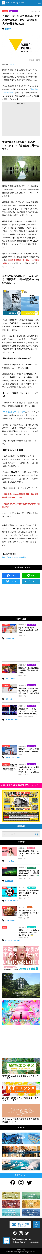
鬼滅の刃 (15, 900)
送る (30, 575)
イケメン (7, 861)
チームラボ (14, 719)
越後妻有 (8, 29)
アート (8, 678)
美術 (10, 699)
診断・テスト (31, 887)
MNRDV (8, 757)
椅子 (7, 699)
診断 (11, 900)
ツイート (11, 581)
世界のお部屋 (9, 881)
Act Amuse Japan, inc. (12, 3)
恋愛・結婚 (31, 848)
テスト (7, 900)
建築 (18, 757)
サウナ (8, 719)
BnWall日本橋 (10, 638)
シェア (11, 575)
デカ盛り (12, 920)
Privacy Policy (21, 1250)
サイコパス (8, 940)
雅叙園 (13, 678)
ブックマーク (31, 581)
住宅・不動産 (31, 867)
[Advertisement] (21, 120)
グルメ (30, 907)
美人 (12, 861)
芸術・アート (13, 11)
